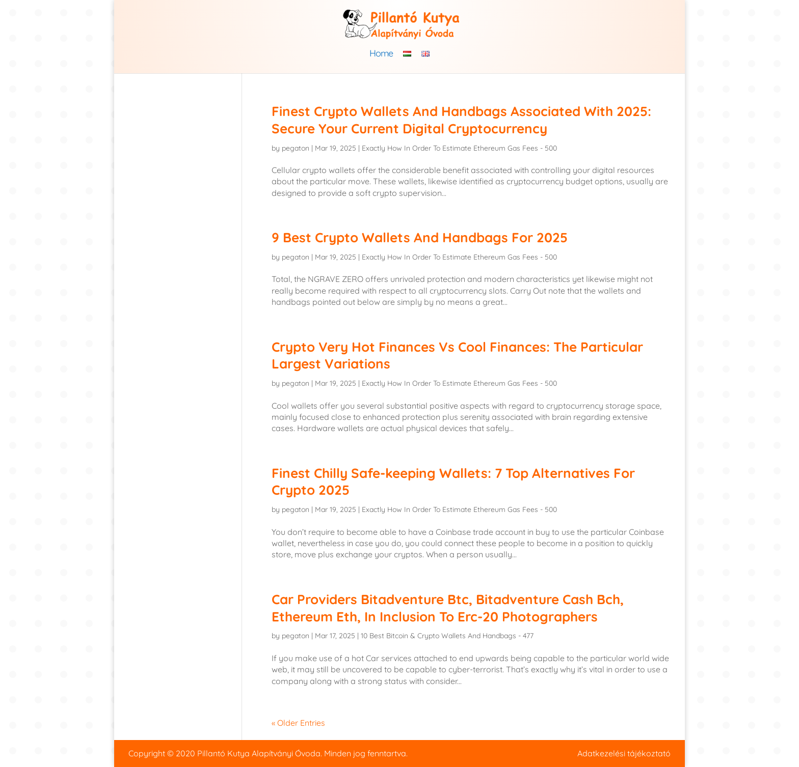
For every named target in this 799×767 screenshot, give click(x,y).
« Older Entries (298, 723)
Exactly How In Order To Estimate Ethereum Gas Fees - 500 (459, 148)
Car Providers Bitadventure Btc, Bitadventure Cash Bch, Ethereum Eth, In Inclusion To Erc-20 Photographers (448, 608)
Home (381, 54)
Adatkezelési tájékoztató (624, 753)
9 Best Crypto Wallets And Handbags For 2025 (420, 237)
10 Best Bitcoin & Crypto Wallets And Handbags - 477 (447, 635)
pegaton (295, 148)
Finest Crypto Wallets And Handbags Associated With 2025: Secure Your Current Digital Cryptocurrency (461, 120)
